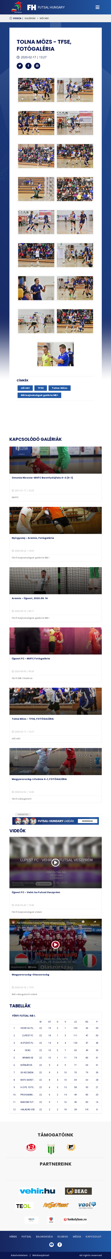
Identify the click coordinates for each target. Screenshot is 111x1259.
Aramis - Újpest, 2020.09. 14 (30, 598)
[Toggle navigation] (97, 7)
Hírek (13, 1236)
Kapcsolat (94, 1236)
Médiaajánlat (40, 1255)
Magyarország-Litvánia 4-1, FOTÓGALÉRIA (39, 779)
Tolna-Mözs (59, 388)
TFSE (41, 388)
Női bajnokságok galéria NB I (39, 395)
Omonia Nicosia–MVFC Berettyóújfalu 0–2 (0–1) (42, 477)
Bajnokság (44, 1236)
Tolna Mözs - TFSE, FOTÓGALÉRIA (33, 719)
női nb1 (44, 18)
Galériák (30, 18)
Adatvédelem (19, 1255)
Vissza (17, 18)
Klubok (62, 1236)
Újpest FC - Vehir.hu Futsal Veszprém (36, 892)
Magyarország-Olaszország (30, 974)
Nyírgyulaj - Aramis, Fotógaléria (33, 538)
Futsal (26, 1236)
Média (77, 1236)
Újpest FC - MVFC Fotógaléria (31, 658)
